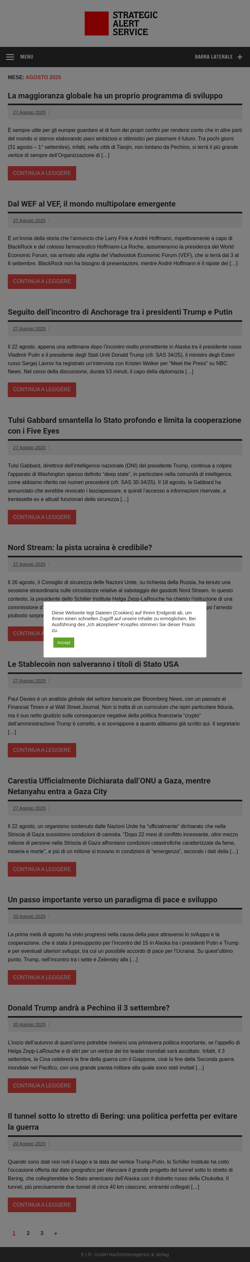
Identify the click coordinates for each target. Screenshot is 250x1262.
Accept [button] (63, 642)
